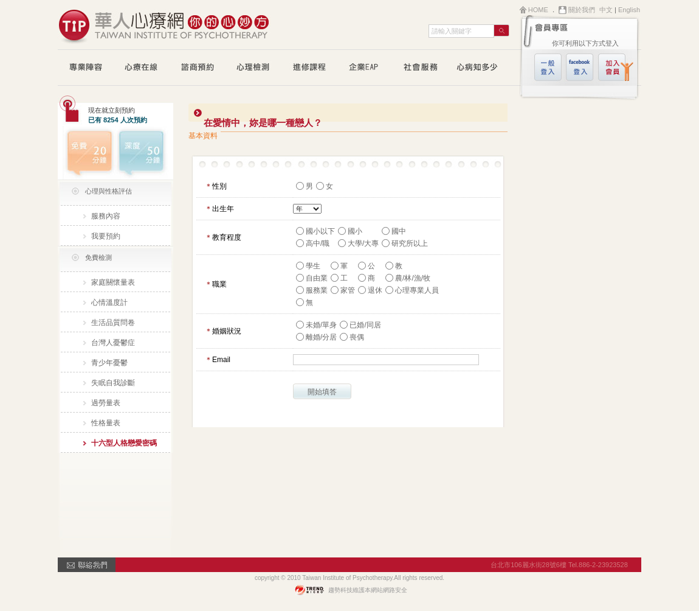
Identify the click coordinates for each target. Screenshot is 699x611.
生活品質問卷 (113, 322)
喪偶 (357, 337)
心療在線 (141, 68)
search (501, 30)
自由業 (317, 278)
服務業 (317, 290)
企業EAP (365, 68)
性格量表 (105, 423)
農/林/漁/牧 (412, 278)
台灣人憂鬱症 (113, 342)
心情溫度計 (109, 302)
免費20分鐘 (86, 153)
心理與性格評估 (108, 191)
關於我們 (581, 9)
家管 (347, 290)
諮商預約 (197, 68)
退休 (375, 290)
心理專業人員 (417, 290)
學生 (313, 266)
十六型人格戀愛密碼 (124, 443)
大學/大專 (363, 243)
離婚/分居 (321, 337)
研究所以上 (409, 243)
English (629, 9)
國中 (398, 231)
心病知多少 (477, 68)
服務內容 (105, 216)
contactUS (86, 564)
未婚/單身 (321, 325)
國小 (355, 231)
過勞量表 (105, 403)
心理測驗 (253, 68)
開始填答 (322, 392)
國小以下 (320, 231)
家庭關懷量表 (113, 282)
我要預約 (105, 236)
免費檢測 (98, 257)
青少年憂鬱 (109, 362)
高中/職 (317, 243)
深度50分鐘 (144, 153)
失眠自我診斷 (113, 383)
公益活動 (421, 68)
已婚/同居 (365, 325)
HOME (538, 9)
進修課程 (309, 68)
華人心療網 (164, 24)
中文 (606, 9)
